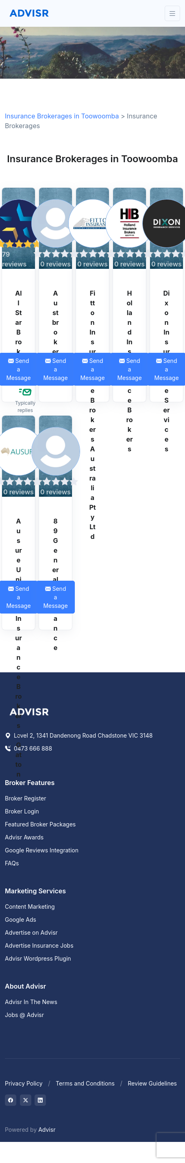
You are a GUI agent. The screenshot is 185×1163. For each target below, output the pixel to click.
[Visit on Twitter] (25, 1100)
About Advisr (25, 986)
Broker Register (25, 798)
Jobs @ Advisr (24, 1014)
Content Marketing (30, 906)
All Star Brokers (18, 332)
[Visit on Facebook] (10, 1100)
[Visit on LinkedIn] (40, 1100)
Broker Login (22, 811)
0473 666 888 (28, 748)
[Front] (29, 13)
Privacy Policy (24, 1083)
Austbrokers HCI (55, 337)
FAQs (12, 863)
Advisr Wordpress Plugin (38, 958)
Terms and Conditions (85, 1083)
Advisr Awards (24, 837)
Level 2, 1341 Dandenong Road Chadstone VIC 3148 (78, 735)
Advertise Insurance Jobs (39, 945)
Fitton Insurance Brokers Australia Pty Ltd (92, 415)
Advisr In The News (31, 1001)
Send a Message (55, 369)
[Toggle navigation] (172, 13)
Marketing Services (35, 891)
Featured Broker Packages (40, 824)
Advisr (46, 1129)
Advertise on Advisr (31, 932)
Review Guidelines (152, 1083)
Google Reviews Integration (41, 850)
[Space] (29, 711)
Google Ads (20, 919)
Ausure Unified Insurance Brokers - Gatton (18, 647)
